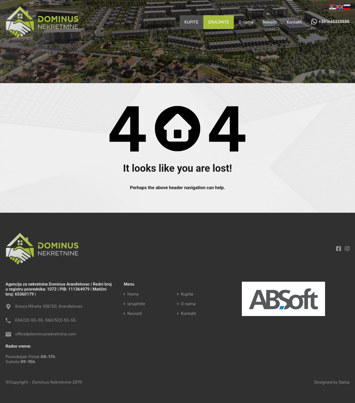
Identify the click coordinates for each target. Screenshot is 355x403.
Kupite (187, 294)
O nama (246, 22)
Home (133, 294)
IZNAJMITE (218, 22)
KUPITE (191, 22)
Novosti (270, 22)
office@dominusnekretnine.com (45, 334)
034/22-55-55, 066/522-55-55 (45, 320)
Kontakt (294, 22)
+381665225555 (334, 22)
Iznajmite (136, 304)
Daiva (344, 382)
